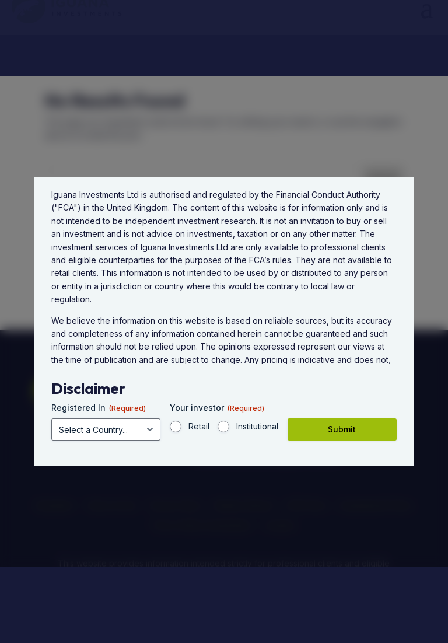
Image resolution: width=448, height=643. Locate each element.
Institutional (257, 426)
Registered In (98, 408)
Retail (198, 426)
